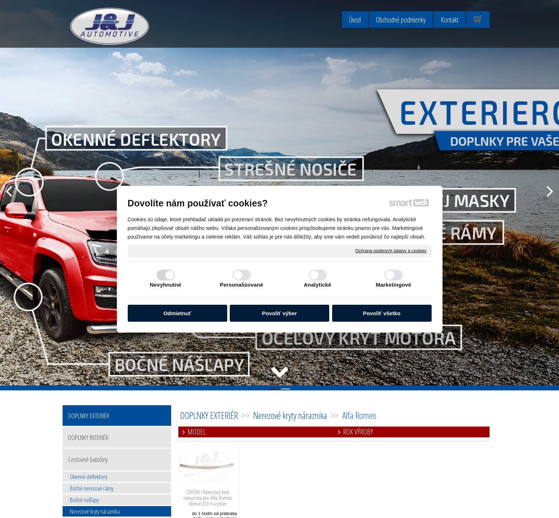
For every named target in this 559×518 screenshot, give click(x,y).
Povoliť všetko (382, 313)
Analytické (317, 285)
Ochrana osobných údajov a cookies (391, 250)
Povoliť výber (279, 313)
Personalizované (241, 285)
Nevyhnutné (165, 285)
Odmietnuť (177, 313)
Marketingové (393, 285)
